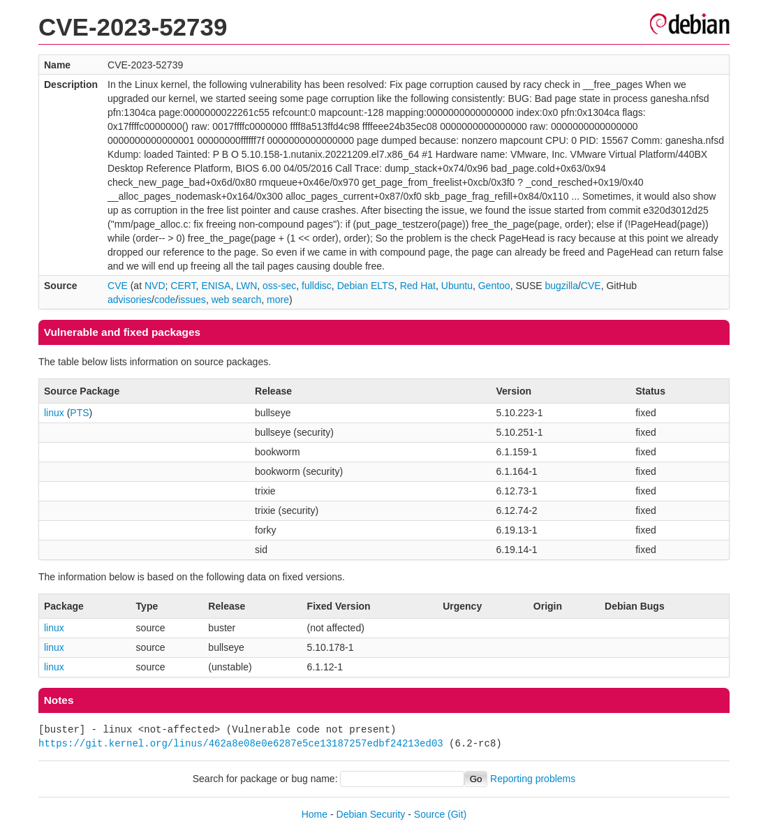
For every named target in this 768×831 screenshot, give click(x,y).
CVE (118, 285)
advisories (130, 299)
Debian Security (371, 814)
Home (314, 814)
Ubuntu (457, 285)
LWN (246, 285)
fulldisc (317, 285)
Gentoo (494, 285)
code (164, 299)
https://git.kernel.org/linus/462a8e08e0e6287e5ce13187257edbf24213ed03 (240, 743)
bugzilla (561, 285)
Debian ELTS (365, 285)
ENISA (215, 285)
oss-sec (279, 285)
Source (429, 814)
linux (54, 412)
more (278, 299)
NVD (155, 285)
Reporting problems (532, 778)
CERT (182, 285)
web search (237, 299)
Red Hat (418, 285)
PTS (79, 412)
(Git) (457, 814)
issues (192, 299)
